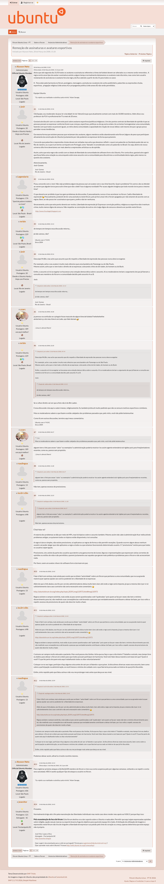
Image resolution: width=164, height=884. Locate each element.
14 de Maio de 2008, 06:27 (46, 432)
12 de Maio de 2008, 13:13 (46, 224)
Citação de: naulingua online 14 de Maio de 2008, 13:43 (52, 616)
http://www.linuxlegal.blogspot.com (48, 211)
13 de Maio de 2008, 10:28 (46, 311)
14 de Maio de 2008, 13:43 (47, 571)
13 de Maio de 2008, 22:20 (46, 345)
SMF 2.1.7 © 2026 (15, 880)
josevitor (23, 801)
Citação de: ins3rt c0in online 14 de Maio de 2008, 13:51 (53, 686)
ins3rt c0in (23, 493)
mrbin (23, 221)
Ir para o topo (17, 850)
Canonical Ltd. (61, 877)
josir (23, 106)
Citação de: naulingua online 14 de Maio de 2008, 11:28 (52, 501)
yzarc (23, 309)
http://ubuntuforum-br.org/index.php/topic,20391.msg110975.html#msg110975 (66, 591)
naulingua (23, 463)
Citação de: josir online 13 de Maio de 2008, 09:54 (51, 351)
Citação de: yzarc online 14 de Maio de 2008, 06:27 (51, 472)
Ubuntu (51, 877)
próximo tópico (145, 54)
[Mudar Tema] (37, 2)
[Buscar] (141, 26)
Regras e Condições (137, 881)
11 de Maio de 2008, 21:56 (46, 109)
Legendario (22, 176)
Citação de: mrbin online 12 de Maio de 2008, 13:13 (51, 286)
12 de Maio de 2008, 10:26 (46, 179)
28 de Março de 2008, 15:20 (42, 67)
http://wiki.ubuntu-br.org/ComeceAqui (80, 845)
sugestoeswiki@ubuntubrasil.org (94, 843)
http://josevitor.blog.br (43, 838)
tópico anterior (130, 54)
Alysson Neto (22, 66)
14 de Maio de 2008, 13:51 (47, 610)
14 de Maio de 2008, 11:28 (46, 466)
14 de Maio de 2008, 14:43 (47, 804)
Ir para (118, 861)
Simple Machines (29, 880)
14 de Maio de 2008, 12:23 (46, 495)
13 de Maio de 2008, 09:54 (46, 254)
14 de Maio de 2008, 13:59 (47, 680)
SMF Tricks (31, 873)
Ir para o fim (17, 60)
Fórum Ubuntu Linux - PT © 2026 (142, 878)
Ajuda (126, 881)
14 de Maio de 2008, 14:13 (47, 763)
